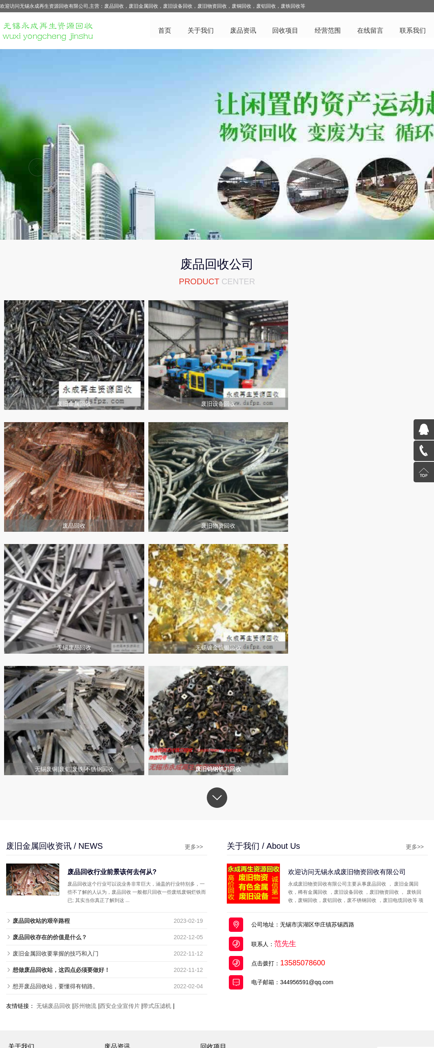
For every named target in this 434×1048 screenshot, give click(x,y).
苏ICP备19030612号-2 (242, 1007)
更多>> (191, 725)
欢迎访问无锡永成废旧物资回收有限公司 (350, 749)
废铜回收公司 (183, 1023)
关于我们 (200, 30)
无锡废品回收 (53, 884)
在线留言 (370, 30)
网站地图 (321, 1023)
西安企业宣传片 (120, 884)
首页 (164, 30)
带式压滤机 (157, 884)
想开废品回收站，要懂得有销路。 (55, 864)
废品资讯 (243, 30)
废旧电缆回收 (222, 949)
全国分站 (345, 1023)
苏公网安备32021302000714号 (314, 1007)
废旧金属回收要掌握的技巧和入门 (55, 831)
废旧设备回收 (222, 959)
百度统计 (366, 1007)
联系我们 (413, 30)
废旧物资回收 (222, 991)
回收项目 (285, 30)
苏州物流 (85, 884)
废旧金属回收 (222, 938)
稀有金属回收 (222, 981)
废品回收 (116, 1023)
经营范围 (328, 30)
